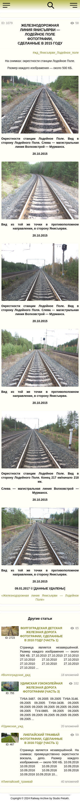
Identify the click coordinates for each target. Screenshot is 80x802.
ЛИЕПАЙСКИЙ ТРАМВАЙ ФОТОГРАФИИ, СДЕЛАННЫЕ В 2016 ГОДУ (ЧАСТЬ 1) (41, 739)
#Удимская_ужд (12, 726)
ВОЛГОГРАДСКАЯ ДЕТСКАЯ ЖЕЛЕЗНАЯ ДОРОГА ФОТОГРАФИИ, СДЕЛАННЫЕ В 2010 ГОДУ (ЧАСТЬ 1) (41, 634)
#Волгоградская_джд (16, 675)
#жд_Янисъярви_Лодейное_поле (56, 52)
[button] (7, 5)
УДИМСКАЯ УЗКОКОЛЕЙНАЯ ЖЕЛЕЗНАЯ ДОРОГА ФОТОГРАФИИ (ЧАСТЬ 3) (41, 687)
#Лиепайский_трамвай (17, 781)
